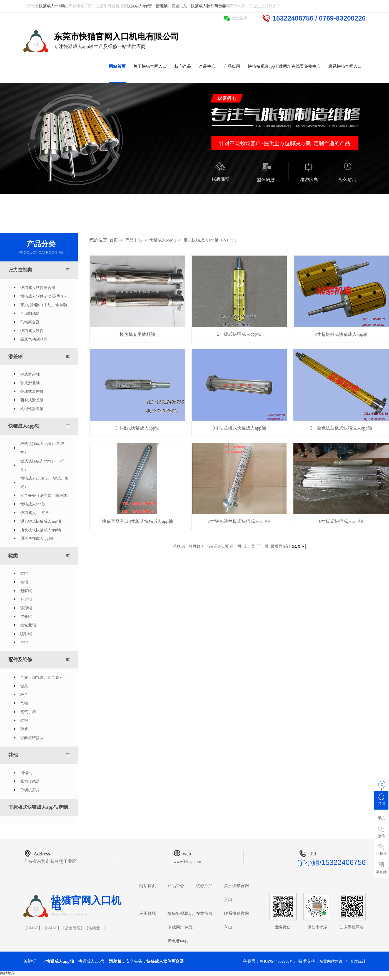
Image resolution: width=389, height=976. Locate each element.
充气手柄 (28, 712)
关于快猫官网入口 (236, 892)
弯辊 (24, 642)
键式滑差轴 (30, 374)
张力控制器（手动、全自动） (45, 305)
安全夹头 (179, 6)
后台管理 (73, 928)
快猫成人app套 (139, 6)
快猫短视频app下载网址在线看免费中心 (181, 927)
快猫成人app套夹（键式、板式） (44, 482)
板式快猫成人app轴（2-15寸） (42, 448)
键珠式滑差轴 (32, 392)
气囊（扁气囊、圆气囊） (41, 677)
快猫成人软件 (32, 331)
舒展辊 (26, 599)
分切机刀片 (30, 790)
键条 (24, 686)
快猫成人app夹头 (34, 513)
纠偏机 (26, 773)
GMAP (51, 928)
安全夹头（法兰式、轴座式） (45, 495)
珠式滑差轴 (30, 383)
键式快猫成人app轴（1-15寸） (42, 465)
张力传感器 (30, 781)
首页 (113, 240)
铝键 (24, 720)
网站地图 (8, 973)
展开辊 (26, 617)
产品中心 (133, 240)
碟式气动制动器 (34, 339)
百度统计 (358, 961)
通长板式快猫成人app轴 (40, 530)
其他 (13, 755)
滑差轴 (15, 356)
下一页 (263, 546)
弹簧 (24, 729)
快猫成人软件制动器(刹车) (43, 296)
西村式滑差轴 (32, 400)
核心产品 (204, 885)
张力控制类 (20, 270)
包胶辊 (26, 591)
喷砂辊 (26, 634)
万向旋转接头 (32, 738)
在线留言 (204, 913)
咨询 (381, 799)
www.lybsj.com (187, 861)
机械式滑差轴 (32, 409)
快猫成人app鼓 (32, 504)
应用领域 (147, 913)
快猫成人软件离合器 (37, 288)
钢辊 (24, 582)
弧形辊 (26, 608)
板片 (24, 695)
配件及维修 (20, 659)
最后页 (276, 546)
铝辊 (24, 573)
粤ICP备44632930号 (276, 961)
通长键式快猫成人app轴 (40, 521)
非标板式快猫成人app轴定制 (38, 807)
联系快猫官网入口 (236, 920)
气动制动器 (30, 313)
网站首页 (147, 885)
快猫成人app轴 (23, 426)
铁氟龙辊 (28, 625)
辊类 (13, 555)
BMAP (32, 928)
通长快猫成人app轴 (36, 538)
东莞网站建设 (331, 961)
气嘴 (24, 703)
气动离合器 (30, 322)
